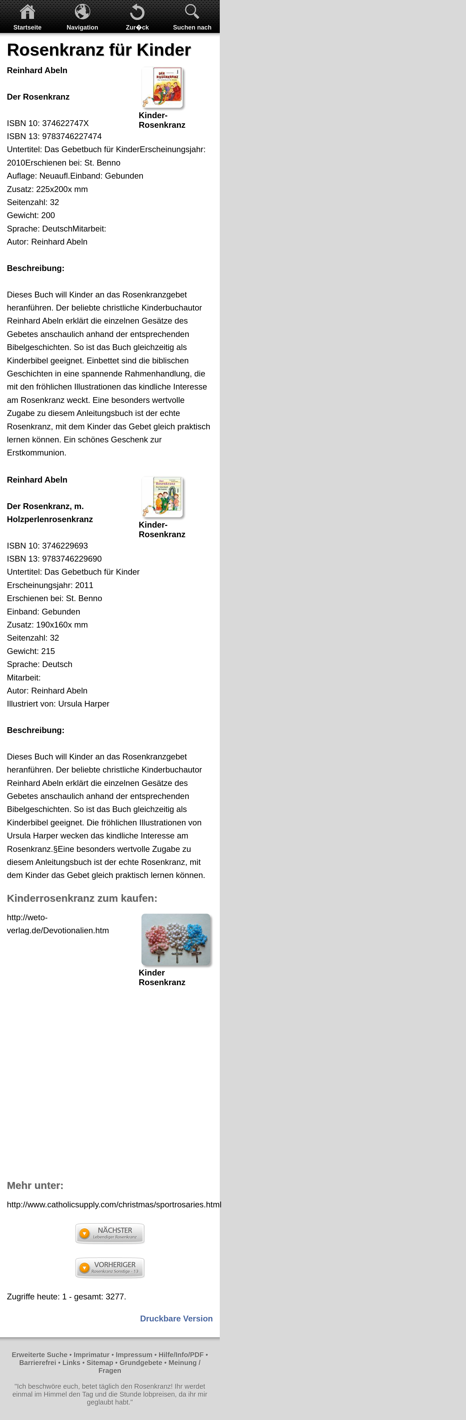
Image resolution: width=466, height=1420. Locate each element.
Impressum (134, 1355)
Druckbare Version (176, 1318)
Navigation (82, 27)
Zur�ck (137, 27)
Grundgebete (141, 1362)
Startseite (27, 27)
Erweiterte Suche (39, 1355)
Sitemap (100, 1362)
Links (71, 1362)
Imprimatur (92, 1355)
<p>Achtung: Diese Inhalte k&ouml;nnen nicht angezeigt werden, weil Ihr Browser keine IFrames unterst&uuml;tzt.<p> (110, 1083)
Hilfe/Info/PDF (181, 1355)
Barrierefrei (37, 1362)
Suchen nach (192, 27)
